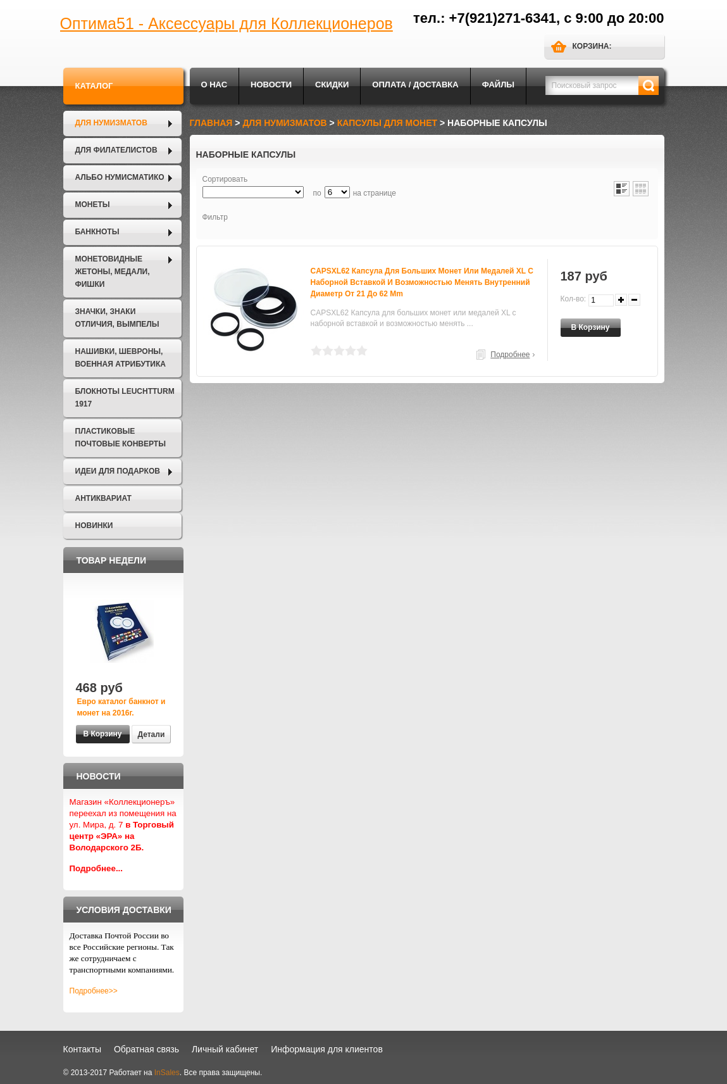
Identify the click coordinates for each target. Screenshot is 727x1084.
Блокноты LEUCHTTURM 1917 (125, 397)
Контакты (82, 1049)
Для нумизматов (111, 122)
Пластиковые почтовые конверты (120, 437)
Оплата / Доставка (415, 84)
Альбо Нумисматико (120, 177)
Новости (271, 84)
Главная (211, 123)
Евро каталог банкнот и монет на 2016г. (121, 707)
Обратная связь (146, 1049)
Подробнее (510, 354)
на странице (374, 193)
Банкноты (97, 231)
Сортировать (225, 179)
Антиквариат (103, 498)
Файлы (498, 84)
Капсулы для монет (387, 123)
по (317, 193)
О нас (214, 84)
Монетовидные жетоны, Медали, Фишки (112, 272)
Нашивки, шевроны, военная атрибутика (120, 358)
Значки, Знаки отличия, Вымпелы (117, 318)
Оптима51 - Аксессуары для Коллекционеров (226, 23)
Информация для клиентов (327, 1049)
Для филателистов (116, 150)
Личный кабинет (225, 1049)
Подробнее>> (94, 990)
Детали (151, 734)
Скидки (332, 84)
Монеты (92, 204)
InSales (167, 1072)
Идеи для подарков (117, 471)
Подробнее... (96, 868)
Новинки (94, 525)
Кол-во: (574, 298)
